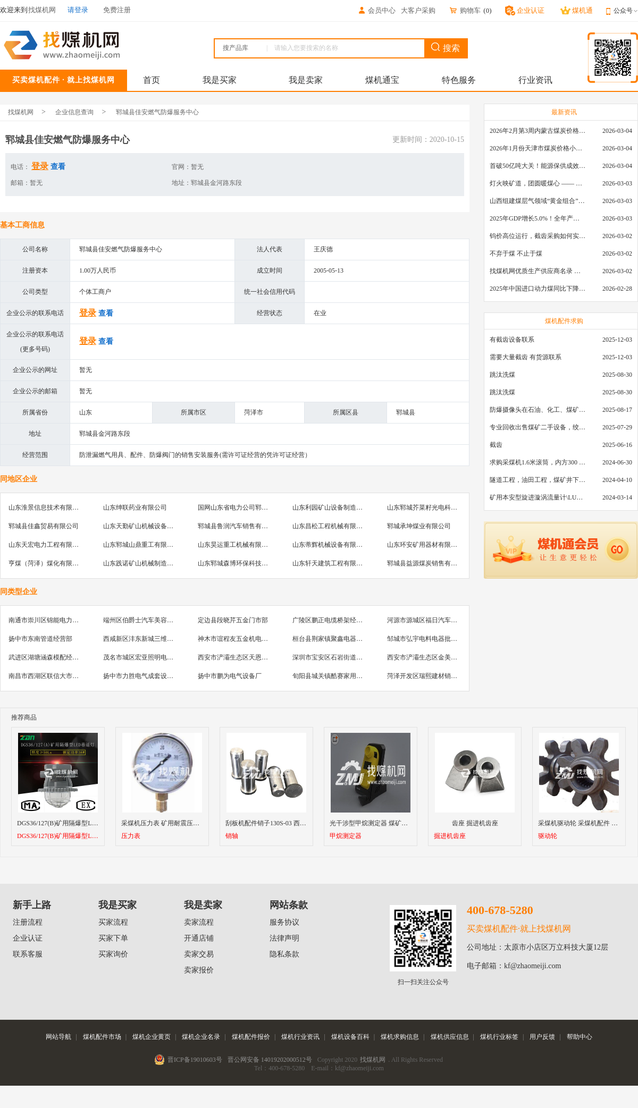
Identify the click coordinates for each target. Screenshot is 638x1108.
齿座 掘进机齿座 (475, 823)
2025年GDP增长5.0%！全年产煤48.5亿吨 (537, 218)
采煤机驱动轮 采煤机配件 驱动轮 (584, 823)
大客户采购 (418, 10)
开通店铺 (199, 938)
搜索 (445, 48)
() (487, 10)
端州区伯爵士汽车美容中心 (141, 620)
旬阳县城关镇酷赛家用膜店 (330, 676)
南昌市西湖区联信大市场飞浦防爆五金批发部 (72, 676)
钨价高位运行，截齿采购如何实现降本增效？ (537, 236)
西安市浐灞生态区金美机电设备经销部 (441, 657)
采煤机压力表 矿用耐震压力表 (163, 823)
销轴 (231, 836)
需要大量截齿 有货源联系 (525, 357)
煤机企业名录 (201, 1037)
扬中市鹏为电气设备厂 (230, 676)
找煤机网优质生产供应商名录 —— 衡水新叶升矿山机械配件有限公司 (537, 271)
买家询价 (113, 954)
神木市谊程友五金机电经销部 (239, 638)
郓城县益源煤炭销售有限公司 (428, 563)
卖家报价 (199, 970)
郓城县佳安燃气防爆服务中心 (157, 112)
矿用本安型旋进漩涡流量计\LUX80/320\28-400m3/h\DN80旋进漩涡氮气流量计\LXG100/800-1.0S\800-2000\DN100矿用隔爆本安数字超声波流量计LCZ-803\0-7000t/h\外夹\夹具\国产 (537, 497)
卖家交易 (199, 954)
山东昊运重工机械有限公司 (236, 544)
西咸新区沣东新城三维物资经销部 (151, 638)
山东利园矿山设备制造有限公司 (337, 507)
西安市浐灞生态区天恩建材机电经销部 (252, 657)
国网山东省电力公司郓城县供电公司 (249, 507)
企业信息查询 (74, 112)
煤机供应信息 (450, 1037)
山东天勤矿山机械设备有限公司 (147, 526)
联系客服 (28, 954)
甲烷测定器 (346, 836)
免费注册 (117, 10)
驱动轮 (547, 836)
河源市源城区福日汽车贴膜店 (428, 620)
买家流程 (113, 922)
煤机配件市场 (102, 1037)
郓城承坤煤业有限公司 (419, 526)
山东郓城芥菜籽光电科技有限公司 (435, 507)
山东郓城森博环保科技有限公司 (242, 563)
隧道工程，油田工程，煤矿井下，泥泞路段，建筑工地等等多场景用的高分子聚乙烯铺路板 (537, 480)
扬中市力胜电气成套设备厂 (141, 676)
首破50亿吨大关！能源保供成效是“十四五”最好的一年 (537, 166)
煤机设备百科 (350, 1037)
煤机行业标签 (499, 1037)
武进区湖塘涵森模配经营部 (47, 657)
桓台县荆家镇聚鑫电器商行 (330, 638)
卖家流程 (199, 922)
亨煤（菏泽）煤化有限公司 (47, 563)
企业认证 (28, 938)
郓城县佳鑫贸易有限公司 (44, 526)
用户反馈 (542, 1037)
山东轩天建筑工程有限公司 (330, 563)
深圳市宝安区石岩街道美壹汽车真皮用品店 (353, 657)
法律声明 (284, 938)
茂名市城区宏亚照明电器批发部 (147, 657)
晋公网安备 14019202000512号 (270, 1059)
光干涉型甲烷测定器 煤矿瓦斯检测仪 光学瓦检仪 (398, 823)
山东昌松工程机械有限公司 (330, 526)
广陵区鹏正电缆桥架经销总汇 (333, 620)
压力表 (130, 836)
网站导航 (58, 1037)
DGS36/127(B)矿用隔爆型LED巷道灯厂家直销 (81, 823)
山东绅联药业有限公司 (135, 507)
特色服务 (459, 79)
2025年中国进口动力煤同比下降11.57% (537, 288)
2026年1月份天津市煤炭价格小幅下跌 (537, 148)
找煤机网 (20, 112)
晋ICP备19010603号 (194, 1059)
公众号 (626, 10)
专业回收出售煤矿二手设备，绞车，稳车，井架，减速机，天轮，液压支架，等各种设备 (537, 427)
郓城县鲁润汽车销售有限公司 (239, 526)
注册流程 (28, 922)
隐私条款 (284, 954)
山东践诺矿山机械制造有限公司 (147, 563)
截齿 (496, 445)
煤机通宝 (382, 79)
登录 (39, 166)
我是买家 (220, 79)
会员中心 (376, 10)
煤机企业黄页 (151, 1037)
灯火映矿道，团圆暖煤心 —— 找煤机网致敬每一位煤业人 (537, 183)
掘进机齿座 (450, 836)
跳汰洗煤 (502, 374)
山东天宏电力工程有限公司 (47, 544)
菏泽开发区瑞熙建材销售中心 (428, 676)
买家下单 (113, 938)
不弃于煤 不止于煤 (516, 253)
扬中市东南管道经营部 (40, 638)
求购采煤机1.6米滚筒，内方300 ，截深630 (537, 462)
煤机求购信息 (400, 1037)
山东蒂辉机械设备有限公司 (330, 544)
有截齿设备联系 (512, 339)
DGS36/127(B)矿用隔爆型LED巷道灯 (58, 836)
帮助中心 (579, 1037)
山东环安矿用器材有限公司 (425, 544)
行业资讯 (535, 79)
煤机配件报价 (251, 1037)
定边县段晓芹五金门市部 (233, 620)
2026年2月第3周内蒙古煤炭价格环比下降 (537, 130)
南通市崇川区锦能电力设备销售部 (56, 620)
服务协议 (284, 922)
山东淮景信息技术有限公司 (47, 507)
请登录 (78, 10)
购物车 (465, 10)
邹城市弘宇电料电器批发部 (425, 638)
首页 (151, 79)
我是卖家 (306, 79)
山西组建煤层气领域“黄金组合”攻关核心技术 (537, 201)
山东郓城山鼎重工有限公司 (141, 544)
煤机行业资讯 (300, 1037)
